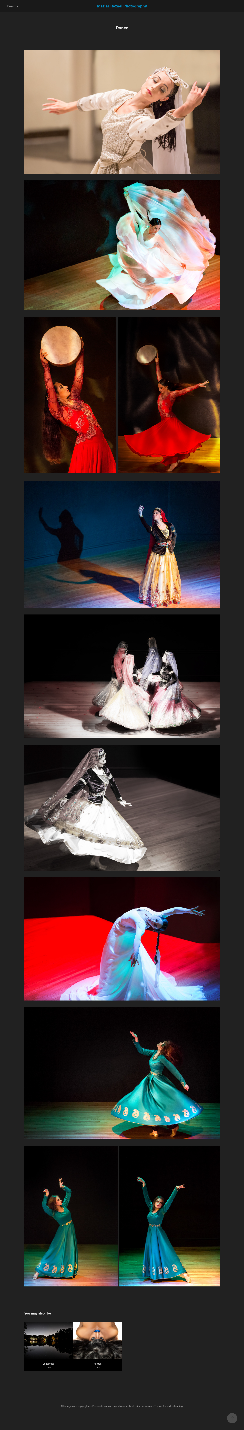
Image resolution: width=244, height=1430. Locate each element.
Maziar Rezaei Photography (122, 5)
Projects (12, 6)
